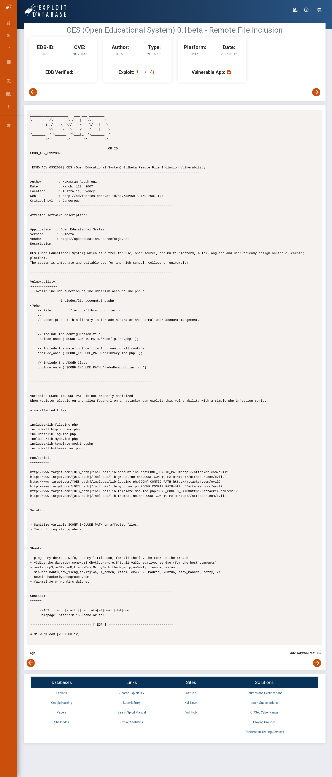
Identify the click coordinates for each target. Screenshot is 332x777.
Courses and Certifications (264, 693)
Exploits (61, 693)
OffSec (191, 693)
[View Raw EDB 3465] (153, 72)
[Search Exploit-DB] (319, 10)
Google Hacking (61, 702)
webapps (154, 54)
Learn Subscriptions (264, 702)
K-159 (120, 54)
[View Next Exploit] (316, 92)
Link (318, 653)
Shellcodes (61, 722)
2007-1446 (79, 54)
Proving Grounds (264, 722)
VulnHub (191, 712)
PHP (195, 54)
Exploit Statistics (132, 722)
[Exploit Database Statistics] (295, 10)
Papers (62, 712)
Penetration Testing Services (264, 732)
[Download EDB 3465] (138, 72)
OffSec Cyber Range (264, 712)
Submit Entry (132, 702)
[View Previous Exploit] (33, 92)
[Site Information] (307, 10)
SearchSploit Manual (132, 712)
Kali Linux (191, 702)
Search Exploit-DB (131, 693)
